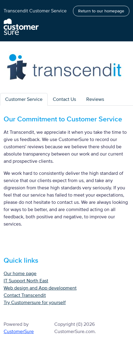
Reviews (95, 99)
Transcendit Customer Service (35, 11)
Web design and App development (40, 288)
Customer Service (24, 99)
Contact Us (64, 99)
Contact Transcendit (25, 295)
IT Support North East (26, 281)
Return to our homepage (101, 11)
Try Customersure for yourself (35, 303)
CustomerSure (19, 332)
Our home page (20, 274)
